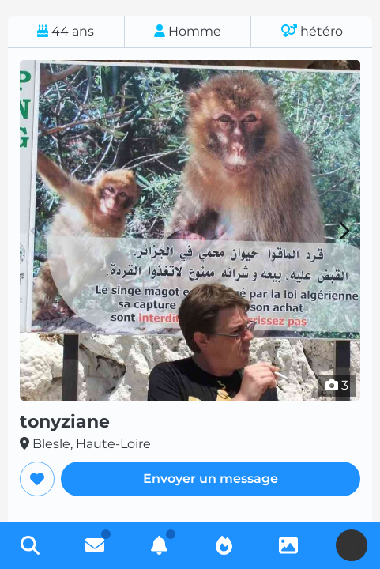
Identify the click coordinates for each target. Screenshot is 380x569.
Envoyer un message (210, 478)
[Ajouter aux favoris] (37, 479)
